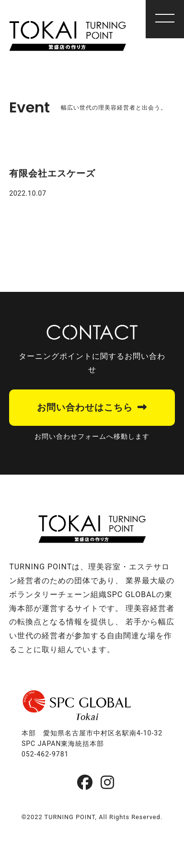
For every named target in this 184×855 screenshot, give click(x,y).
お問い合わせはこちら (85, 407)
